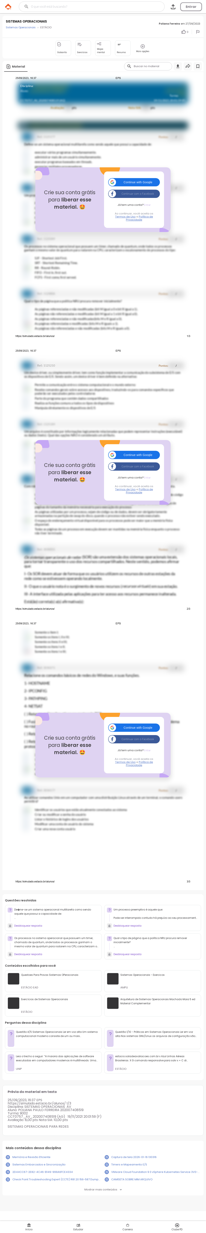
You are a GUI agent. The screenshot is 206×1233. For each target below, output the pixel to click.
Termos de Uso (125, 217)
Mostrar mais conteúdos (103, 1189)
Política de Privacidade (139, 218)
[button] (134, 182)
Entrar (191, 6)
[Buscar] (83, 6)
